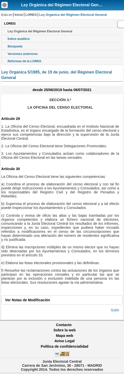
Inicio (19, 15)
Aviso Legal (64, 341)
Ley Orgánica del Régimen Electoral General (63, 5)
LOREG (31, 15)
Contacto (64, 325)
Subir (115, 310)
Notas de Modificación (27, 300)
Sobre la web (64, 330)
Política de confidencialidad (64, 346)
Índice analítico (19, 39)
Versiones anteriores (23, 54)
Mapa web (64, 336)
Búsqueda (15, 46)
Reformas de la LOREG (24, 61)
